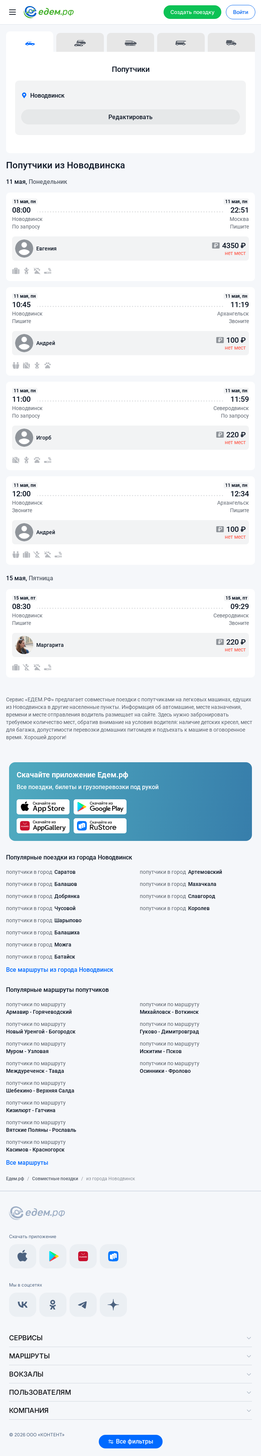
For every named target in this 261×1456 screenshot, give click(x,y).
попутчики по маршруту (39, 1008)
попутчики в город (41, 872)
